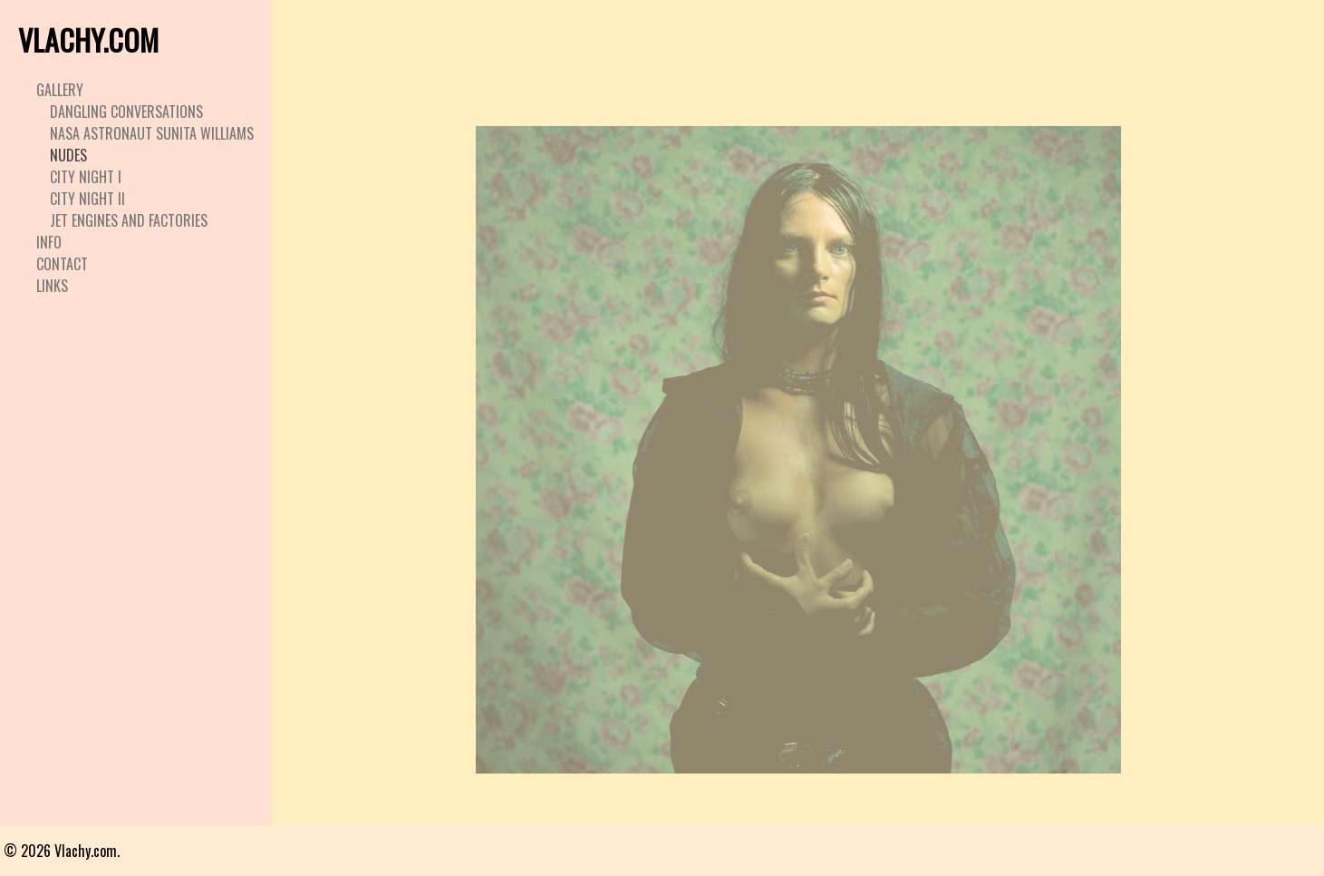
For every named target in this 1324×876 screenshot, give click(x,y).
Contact (62, 264)
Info (49, 242)
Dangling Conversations (126, 111)
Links (52, 286)
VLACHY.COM (88, 39)
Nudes (68, 155)
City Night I (85, 177)
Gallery (59, 90)
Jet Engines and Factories (129, 220)
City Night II (87, 198)
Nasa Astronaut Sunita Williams (152, 133)
